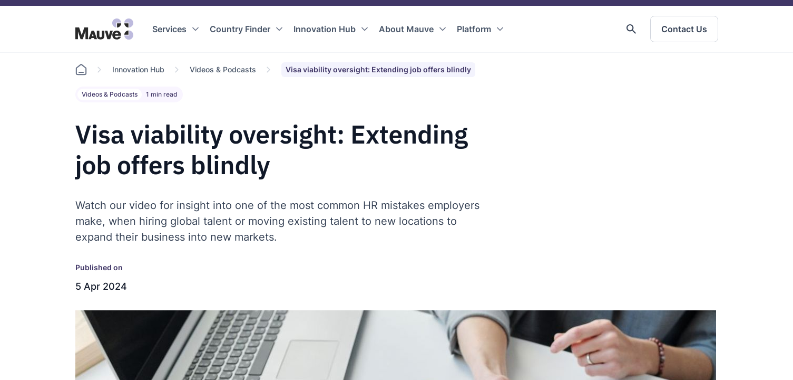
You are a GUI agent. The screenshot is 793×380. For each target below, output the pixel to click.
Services (169, 29)
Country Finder (240, 29)
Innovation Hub (324, 29)
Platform (474, 29)
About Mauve (406, 29)
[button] (631, 29)
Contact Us (684, 29)
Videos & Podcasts (223, 69)
